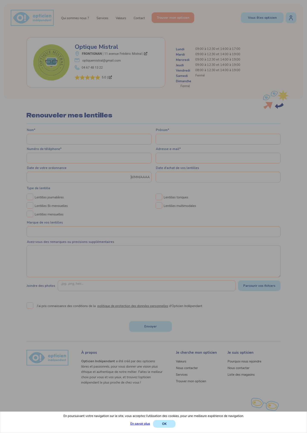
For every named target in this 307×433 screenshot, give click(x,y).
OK (164, 424)
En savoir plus (140, 423)
